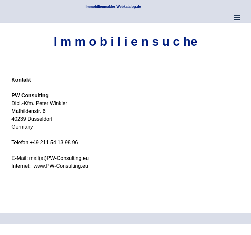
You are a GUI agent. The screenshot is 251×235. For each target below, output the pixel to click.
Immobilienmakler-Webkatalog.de (113, 6)
